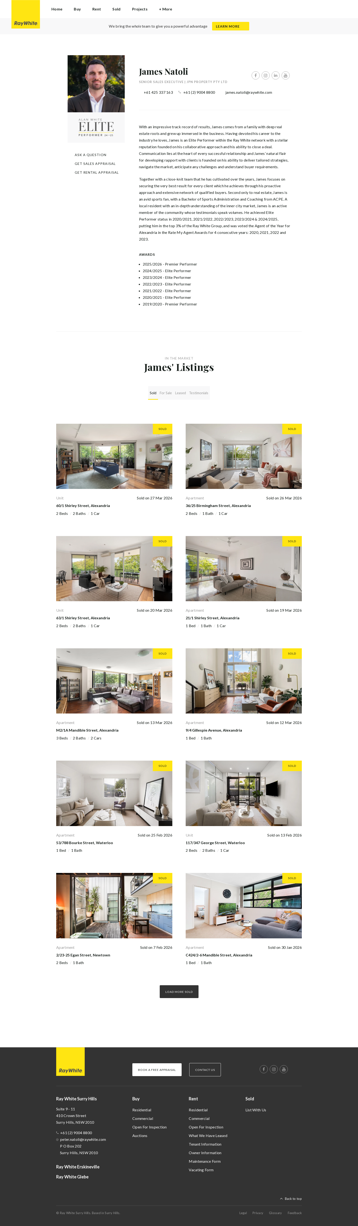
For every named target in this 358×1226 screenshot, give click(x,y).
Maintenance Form (205, 1159)
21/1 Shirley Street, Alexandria (212, 616)
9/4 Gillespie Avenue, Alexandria (214, 728)
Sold (249, 1097)
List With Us (255, 1108)
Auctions (139, 1134)
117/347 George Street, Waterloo (215, 841)
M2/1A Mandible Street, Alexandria (87, 728)
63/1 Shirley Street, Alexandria (83, 616)
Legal (243, 1211)
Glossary (275, 1211)
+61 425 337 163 (158, 92)
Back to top (293, 1197)
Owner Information (205, 1151)
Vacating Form (201, 1168)
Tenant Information (205, 1142)
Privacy (258, 1211)
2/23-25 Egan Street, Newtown (83, 953)
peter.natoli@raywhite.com (83, 1137)
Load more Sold (179, 990)
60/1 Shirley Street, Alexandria (83, 504)
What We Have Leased (208, 1134)
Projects (140, 9)
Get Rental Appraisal (97, 172)
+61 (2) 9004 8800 (199, 92)
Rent (193, 1097)
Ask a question (90, 155)
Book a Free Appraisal (157, 1068)
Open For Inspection (149, 1125)
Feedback (295, 1211)
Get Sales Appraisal (95, 164)
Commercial (142, 1116)
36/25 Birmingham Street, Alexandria (218, 504)
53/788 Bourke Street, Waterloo (84, 841)
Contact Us (205, 1068)
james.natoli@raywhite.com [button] (248, 92)
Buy (136, 1097)
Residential (141, 1108)
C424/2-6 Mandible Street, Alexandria (219, 953)
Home (56, 9)
